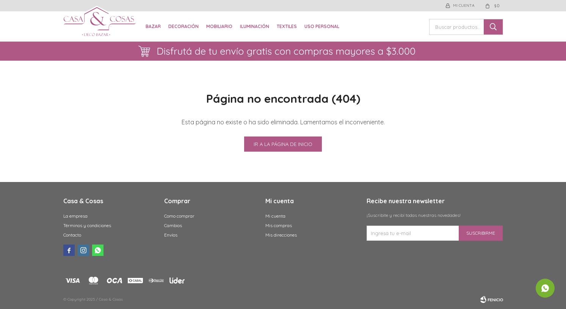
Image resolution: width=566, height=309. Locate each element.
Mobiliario (219, 26)
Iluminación (254, 26)
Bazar (153, 26)
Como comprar (179, 216)
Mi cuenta (275, 216)
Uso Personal (321, 26)
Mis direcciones (281, 235)
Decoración (183, 26)
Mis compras (278, 225)
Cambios (173, 225)
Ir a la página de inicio (283, 144)
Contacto (72, 235)
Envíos (170, 235)
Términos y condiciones (87, 225)
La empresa (75, 216)
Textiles (287, 26)
